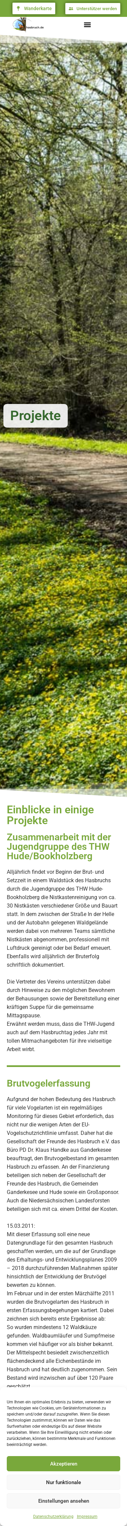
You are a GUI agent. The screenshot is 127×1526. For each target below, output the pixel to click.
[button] (87, 24)
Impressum (87, 1516)
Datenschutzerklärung (53, 1516)
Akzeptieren (63, 1464)
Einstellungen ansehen (63, 1501)
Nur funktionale (63, 1482)
